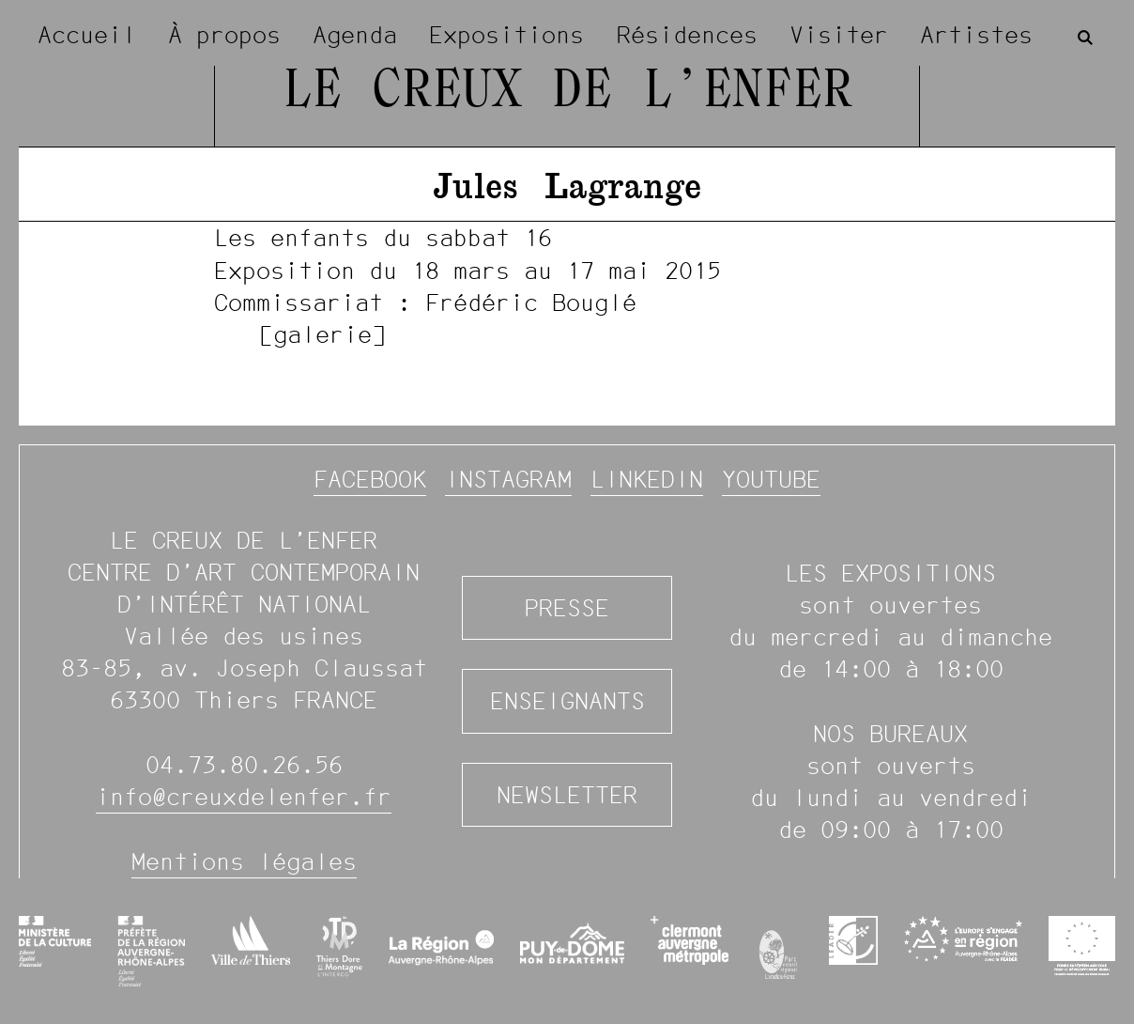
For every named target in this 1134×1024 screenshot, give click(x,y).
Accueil (87, 35)
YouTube (771, 479)
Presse (567, 608)
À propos (224, 35)
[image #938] (567, 285)
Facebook (370, 479)
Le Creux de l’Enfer (567, 92)
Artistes (976, 35)
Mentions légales (244, 861)
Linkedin (646, 479)
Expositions (506, 35)
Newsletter (567, 795)
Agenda (355, 35)
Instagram (508, 479)
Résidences (687, 35)
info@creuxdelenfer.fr (243, 797)
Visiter (838, 35)
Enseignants (567, 701)
